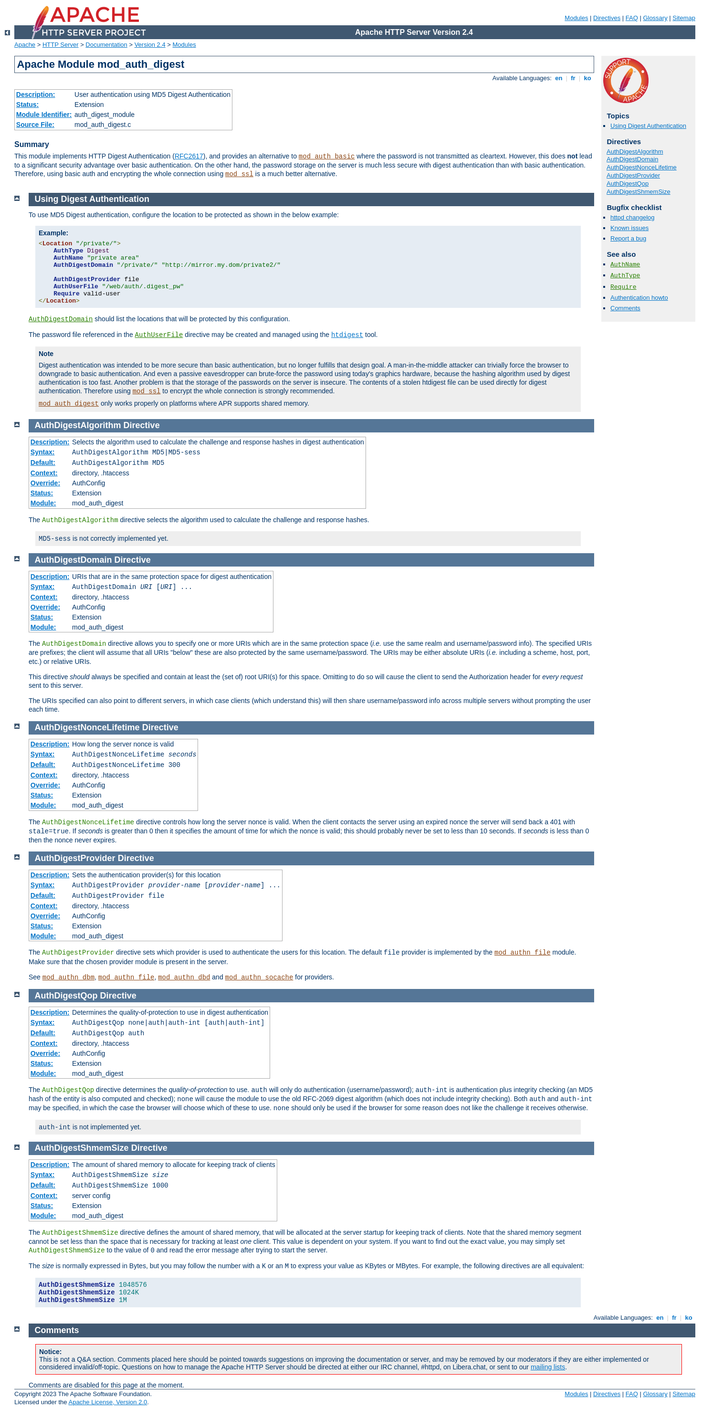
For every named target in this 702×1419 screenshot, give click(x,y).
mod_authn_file (522, 953)
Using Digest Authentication (648, 125)
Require (623, 287)
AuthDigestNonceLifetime (642, 167)
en (559, 78)
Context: (44, 473)
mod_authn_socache (259, 977)
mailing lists (548, 1367)
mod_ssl (239, 174)
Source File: (35, 124)
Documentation (106, 44)
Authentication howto (639, 297)
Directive (142, 425)
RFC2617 (189, 156)
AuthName (625, 264)
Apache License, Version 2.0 (107, 1402)
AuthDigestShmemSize (639, 191)
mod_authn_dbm (68, 977)
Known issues (629, 227)
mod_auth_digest (69, 404)
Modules (576, 17)
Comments (625, 308)
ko (587, 78)
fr (573, 78)
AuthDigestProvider (633, 175)
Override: (45, 483)
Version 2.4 (150, 44)
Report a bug (628, 238)
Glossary (655, 17)
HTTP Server (60, 44)
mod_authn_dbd (184, 977)
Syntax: (43, 452)
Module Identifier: (44, 114)
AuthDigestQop (628, 183)
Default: (43, 462)
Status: (27, 104)
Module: (43, 503)
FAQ (632, 17)
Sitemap (683, 17)
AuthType (625, 275)
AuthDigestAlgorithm (635, 151)
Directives (606, 17)
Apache (24, 44)
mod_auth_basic (327, 156)
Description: (35, 94)
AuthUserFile (159, 335)
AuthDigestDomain (632, 159)
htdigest (347, 335)
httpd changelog (632, 217)
